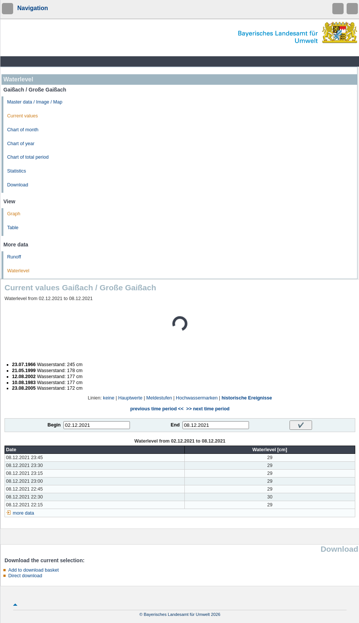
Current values (22, 116)
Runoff (14, 257)
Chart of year (21, 143)
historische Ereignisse (247, 398)
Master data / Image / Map (34, 102)
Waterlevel (18, 270)
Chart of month (22, 129)
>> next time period (207, 408)
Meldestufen (159, 398)
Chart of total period (28, 157)
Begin (54, 425)
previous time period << (157, 408)
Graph (13, 213)
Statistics (16, 171)
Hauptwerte (130, 398)
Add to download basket (33, 570)
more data (23, 513)
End (175, 425)
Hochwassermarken (196, 398)
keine (108, 398)
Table (12, 227)
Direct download (25, 575)
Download (17, 185)
